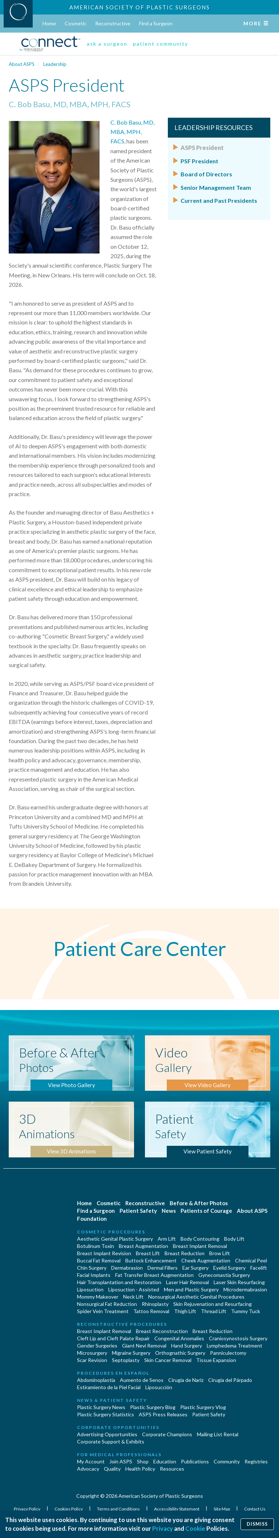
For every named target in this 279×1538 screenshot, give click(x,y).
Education (164, 1461)
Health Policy (140, 1469)
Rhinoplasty (155, 1304)
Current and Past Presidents (219, 200)
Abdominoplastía (96, 1380)
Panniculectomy (228, 1353)
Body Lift (234, 1239)
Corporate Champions (167, 1434)
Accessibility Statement (177, 1509)
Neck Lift (133, 1297)
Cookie (195, 1528)
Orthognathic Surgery (180, 1353)
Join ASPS (120, 1461)
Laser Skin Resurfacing (239, 1282)
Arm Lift (167, 1239)
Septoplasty (126, 1360)
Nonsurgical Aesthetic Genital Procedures (196, 1297)
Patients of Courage (206, 1210)
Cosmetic (75, 23)
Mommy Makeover (97, 1297)
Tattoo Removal (151, 1311)
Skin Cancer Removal (167, 1360)
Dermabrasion (127, 1268)
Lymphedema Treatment (234, 1345)
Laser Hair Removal (187, 1282)
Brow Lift (219, 1253)
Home (49, 23)
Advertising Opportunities (107, 1434)
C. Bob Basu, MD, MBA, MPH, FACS (132, 132)
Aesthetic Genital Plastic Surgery (115, 1239)
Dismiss (257, 1524)
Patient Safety (138, 1210)
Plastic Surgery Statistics (105, 1414)
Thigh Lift (185, 1311)
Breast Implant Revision (104, 1253)
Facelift (258, 1268)
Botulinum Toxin (95, 1246)
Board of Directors (206, 174)
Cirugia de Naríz (185, 1380)
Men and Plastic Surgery (191, 1289)
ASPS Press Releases (163, 1414)
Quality (112, 1469)
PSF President (199, 161)
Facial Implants (93, 1275)
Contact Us (255, 1509)
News (169, 1210)
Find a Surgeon (156, 23)
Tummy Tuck (245, 1311)
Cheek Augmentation (205, 1260)
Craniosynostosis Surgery (238, 1338)
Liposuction (90, 1289)
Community (227, 1461)
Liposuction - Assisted (133, 1289)
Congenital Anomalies (179, 1338)
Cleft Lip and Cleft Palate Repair (113, 1338)
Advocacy (88, 1469)
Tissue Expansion (216, 1360)
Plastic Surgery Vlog (203, 1407)
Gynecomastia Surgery (224, 1275)
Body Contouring (200, 1239)
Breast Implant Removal (200, 1246)
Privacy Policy (27, 1509)
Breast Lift (148, 1253)
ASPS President (202, 147)
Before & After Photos (199, 1203)
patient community (160, 44)
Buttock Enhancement (151, 1260)
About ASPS (22, 64)
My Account (91, 1461)
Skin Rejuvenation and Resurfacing (212, 1304)
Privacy (162, 1528)
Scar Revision (92, 1360)
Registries (256, 1461)
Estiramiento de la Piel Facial (109, 1387)
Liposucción (158, 1387)
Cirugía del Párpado (230, 1380)
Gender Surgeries (97, 1345)
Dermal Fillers (162, 1268)
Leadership (54, 64)
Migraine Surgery (131, 1353)
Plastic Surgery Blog (152, 1407)
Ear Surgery (195, 1268)
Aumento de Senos (141, 1380)
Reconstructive (112, 23)
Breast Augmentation (143, 1246)
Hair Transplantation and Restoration (119, 1282)
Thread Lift (213, 1311)
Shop (143, 1461)
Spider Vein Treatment (103, 1311)
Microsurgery (92, 1353)
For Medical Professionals (119, 1454)
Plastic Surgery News (101, 1407)
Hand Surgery (186, 1345)
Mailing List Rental (217, 1434)
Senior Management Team (216, 187)
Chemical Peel (251, 1260)
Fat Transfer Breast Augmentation (154, 1275)
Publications (195, 1461)
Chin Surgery (91, 1268)
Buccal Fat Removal (99, 1260)
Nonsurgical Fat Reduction (107, 1304)
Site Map (222, 1509)
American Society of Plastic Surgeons (139, 7)
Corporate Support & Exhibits (110, 1441)
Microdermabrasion (245, 1289)
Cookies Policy (69, 1509)
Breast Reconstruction (162, 1331)
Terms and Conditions (119, 1509)
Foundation (92, 1218)
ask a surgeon (107, 44)
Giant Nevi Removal (144, 1345)
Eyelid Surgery (229, 1268)
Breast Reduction (185, 1253)
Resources (172, 1469)
